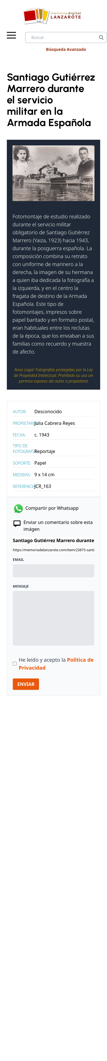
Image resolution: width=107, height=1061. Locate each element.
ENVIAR (25, 684)
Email (18, 559)
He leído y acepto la (56, 663)
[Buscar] (101, 37)
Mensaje (21, 586)
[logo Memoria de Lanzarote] (53, 16)
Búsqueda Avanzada (66, 49)
